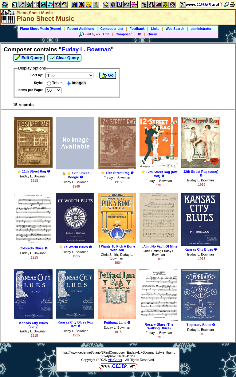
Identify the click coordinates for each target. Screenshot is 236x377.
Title (106, 34)
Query (152, 34)
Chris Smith (109, 254)
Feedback (136, 28)
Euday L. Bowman (33, 176)
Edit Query (28, 57)
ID (139, 34)
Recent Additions (80, 28)
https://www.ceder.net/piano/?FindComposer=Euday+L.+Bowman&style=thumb (118, 352)
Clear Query (64, 57)
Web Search (175, 28)
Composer (124, 34)
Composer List (112, 28)
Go (107, 75)
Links (155, 28)
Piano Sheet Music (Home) (40, 28)
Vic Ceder (115, 360)
